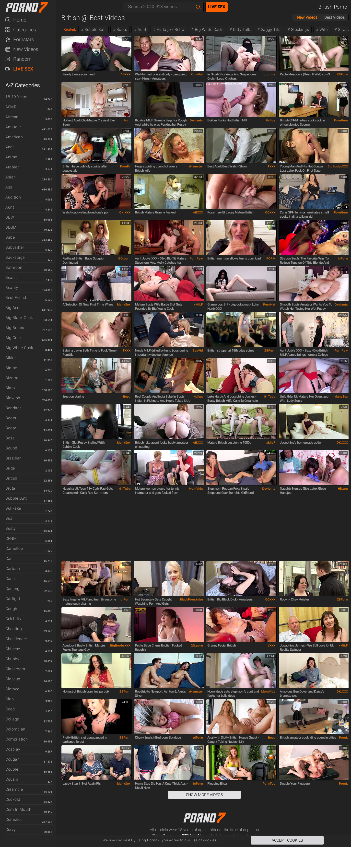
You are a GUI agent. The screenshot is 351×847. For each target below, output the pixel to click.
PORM (270, 258)
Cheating (13, 628)
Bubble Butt (16, 498)
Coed (10, 709)
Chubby (12, 659)
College (12, 719)
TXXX (271, 166)
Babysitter (14, 247)
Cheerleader (16, 638)
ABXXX (125, 74)
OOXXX (270, 212)
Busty (10, 528)
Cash (10, 578)
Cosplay (12, 749)
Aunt (9, 207)
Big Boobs (14, 327)
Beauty (11, 287)
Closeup (12, 679)
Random (22, 59)
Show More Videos (204, 794)
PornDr (125, 166)
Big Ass (12, 307)
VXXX (271, 645)
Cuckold (12, 799)
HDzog (343, 488)
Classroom (15, 669)
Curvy (10, 829)
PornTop (269, 783)
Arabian (12, 167)
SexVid (198, 350)
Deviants (196, 120)
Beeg (126, 396)
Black (10, 388)
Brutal (10, 488)
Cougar (12, 759)
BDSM (10, 227)
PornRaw (196, 258)
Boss (9, 438)
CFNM (11, 538)
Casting (12, 588)
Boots (10, 418)
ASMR (10, 107)
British (11, 478)
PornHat (197, 74)
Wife (323, 29)
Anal (9, 147)
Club (9, 699)
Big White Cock (19, 347)
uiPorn (125, 599)
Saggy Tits (270, 29)
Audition (13, 197)
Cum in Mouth (18, 809)
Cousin (11, 779)
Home (19, 20)
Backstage (15, 257)
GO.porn (124, 258)
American (14, 137)
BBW (9, 217)
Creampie (14, 789)
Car (8, 558)
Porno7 (30, 7)
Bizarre (11, 378)
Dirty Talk (241, 29)
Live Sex (23, 69)
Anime (11, 157)
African (12, 117)
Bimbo (11, 367)
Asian (10, 177)
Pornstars (23, 39)
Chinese (12, 649)
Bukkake (13, 508)
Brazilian (13, 458)
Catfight (12, 598)
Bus (8, 518)
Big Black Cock (19, 317)
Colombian (15, 729)
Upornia (269, 74)
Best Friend (15, 297)
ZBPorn (342, 74)
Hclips (270, 120)
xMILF (198, 304)
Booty (10, 428)
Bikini (10, 357)
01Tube (269, 396)
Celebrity (13, 618)
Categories (24, 30)
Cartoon (12, 568)
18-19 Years (16, 96)
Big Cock (13, 337)
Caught (12, 608)
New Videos (25, 49)
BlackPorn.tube (191, 599)
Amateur (13, 127)
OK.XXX (124, 212)
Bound (11, 448)
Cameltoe (14, 548)
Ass (8, 187)
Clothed (12, 689)
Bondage (13, 408)
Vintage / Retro (170, 29)
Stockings (299, 29)
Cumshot (13, 819)
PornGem (341, 120)
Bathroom (14, 267)
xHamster (195, 166)
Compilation (16, 739)
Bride (10, 468)
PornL (343, 737)
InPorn (125, 120)
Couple (11, 769)
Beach (11, 277)
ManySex (123, 304)
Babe (10, 237)
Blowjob (12, 398)
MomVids (196, 488)
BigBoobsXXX (338, 166)
